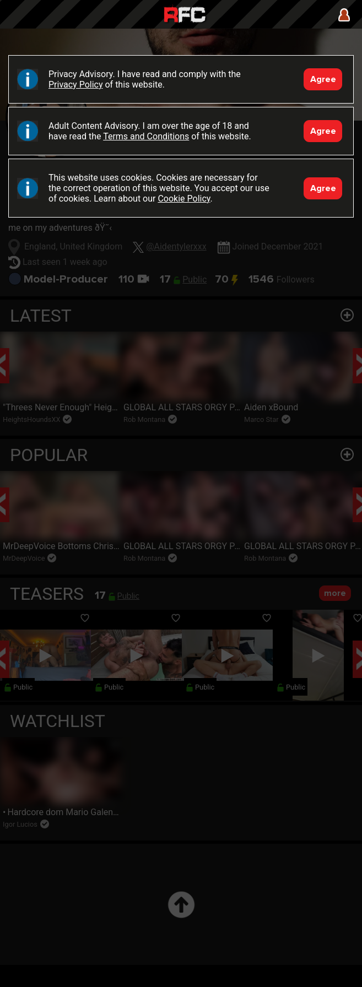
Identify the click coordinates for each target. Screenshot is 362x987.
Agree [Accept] (323, 79)
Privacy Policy (75, 84)
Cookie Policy (184, 198)
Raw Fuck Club (185, 15)
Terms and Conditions (146, 136)
